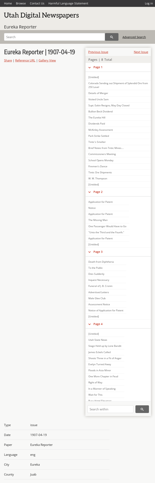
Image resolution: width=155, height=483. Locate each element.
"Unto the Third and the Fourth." (106, 232)
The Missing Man (98, 220)
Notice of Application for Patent (105, 310)
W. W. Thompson (97, 178)
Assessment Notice (99, 304)
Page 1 (98, 67)
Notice (92, 208)
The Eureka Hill (96, 117)
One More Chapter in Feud (103, 376)
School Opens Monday (100, 160)
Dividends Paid (96, 123)
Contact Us (37, 3)
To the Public (95, 268)
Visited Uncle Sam (98, 99)
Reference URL (25, 60)
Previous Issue (98, 52)
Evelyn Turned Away (99, 364)
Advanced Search (134, 37)
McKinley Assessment (100, 130)
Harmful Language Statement (68, 3)
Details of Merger (98, 93)
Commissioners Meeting (102, 154)
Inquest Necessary (98, 280)
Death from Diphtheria (101, 261)
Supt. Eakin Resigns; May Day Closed (108, 105)
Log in (149, 3)
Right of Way (95, 382)
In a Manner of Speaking (102, 388)
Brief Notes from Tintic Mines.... (106, 148)
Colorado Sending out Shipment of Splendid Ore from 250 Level (118, 85)
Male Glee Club (97, 298)
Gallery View (47, 60)
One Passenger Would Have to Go (107, 226)
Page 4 (98, 324)
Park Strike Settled (98, 136)
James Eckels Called (99, 352)
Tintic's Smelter (97, 142)
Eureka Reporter (20, 27)
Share (8, 60)
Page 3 (98, 252)
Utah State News (97, 340)
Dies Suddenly (96, 274)
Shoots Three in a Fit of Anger (104, 358)
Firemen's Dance (97, 166)
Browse (21, 3)
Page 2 (98, 192)
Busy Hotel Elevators (100, 400)
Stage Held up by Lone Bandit (104, 346)
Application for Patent (100, 202)
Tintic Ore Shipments (100, 172)
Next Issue (141, 52)
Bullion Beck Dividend (100, 111)
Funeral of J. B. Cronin (100, 286)
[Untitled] (93, 77)
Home (8, 3)
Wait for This (95, 394)
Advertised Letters (98, 292)
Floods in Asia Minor (99, 370)
